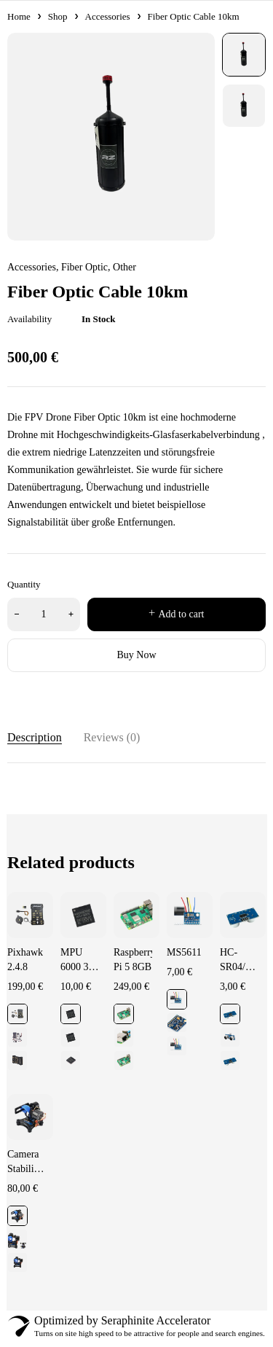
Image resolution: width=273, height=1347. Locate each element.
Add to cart (182, 614)
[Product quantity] (43, 614)
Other (124, 267)
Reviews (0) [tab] (112, 737)
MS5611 (184, 952)
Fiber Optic (84, 267)
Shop (58, 16)
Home (19, 16)
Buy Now (136, 654)
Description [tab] (34, 737)
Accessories (107, 16)
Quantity (24, 584)
